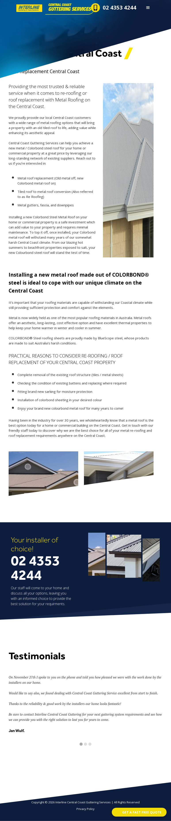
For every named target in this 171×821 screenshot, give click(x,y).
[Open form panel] (139, 812)
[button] (148, 7)
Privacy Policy (85, 809)
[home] (41, 7)
